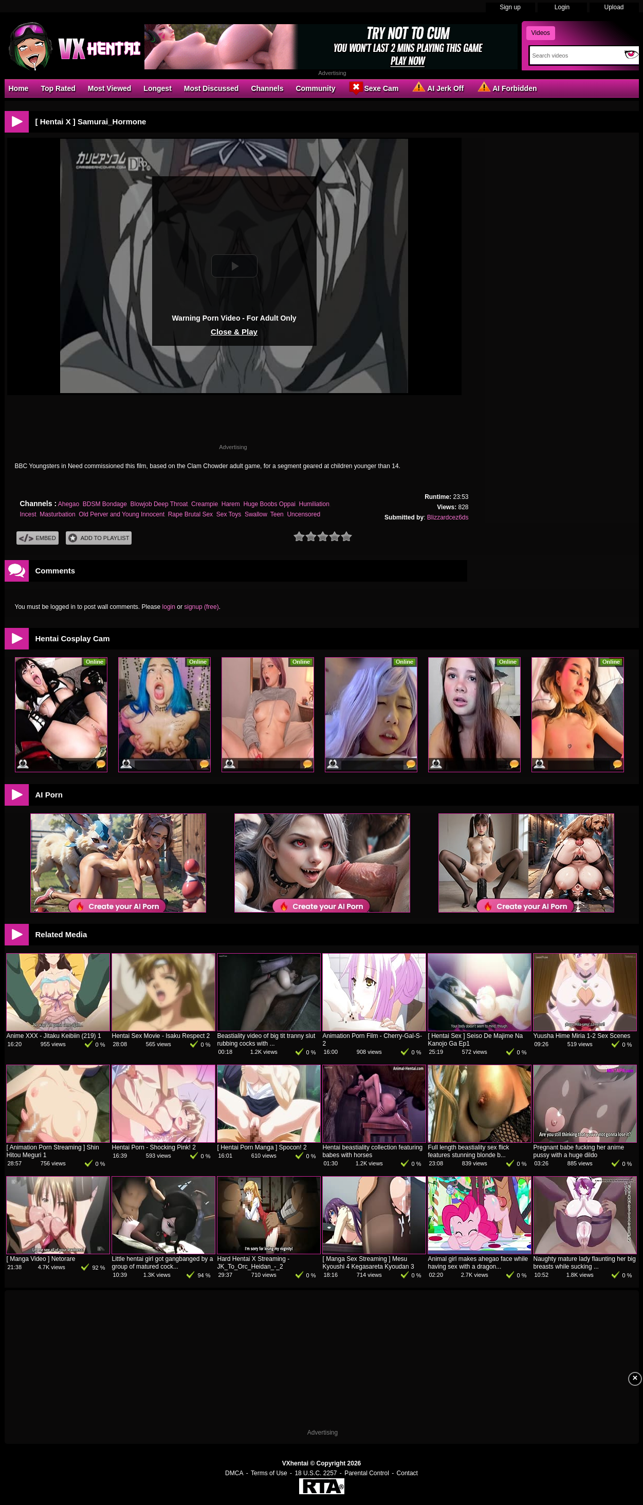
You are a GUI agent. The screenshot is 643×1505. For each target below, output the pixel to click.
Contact (407, 1473)
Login (562, 7)
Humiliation (314, 504)
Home (19, 88)
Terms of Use (269, 1473)
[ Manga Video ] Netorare (41, 1258)
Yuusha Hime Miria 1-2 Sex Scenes (582, 1035)
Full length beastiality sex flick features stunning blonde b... (468, 1151)
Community (315, 88)
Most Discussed (211, 88)
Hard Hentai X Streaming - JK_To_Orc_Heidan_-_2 (253, 1262)
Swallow (256, 514)
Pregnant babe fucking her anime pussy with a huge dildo (579, 1151)
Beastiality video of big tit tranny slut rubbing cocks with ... (266, 1039)
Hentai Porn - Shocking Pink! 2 (154, 1147)
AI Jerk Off (437, 88)
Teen (277, 514)
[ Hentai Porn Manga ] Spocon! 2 (262, 1147)
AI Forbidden (506, 88)
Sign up (510, 7)
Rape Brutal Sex (190, 514)
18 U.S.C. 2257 (316, 1473)
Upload (613, 7)
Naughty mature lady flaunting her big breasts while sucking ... (585, 1262)
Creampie (204, 504)
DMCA (234, 1473)
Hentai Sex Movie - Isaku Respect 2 (161, 1035)
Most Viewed (110, 88)
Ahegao (68, 504)
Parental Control (366, 1473)
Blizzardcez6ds (448, 517)
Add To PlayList (99, 538)
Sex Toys (228, 514)
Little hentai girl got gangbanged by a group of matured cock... (162, 1262)
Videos (540, 32)
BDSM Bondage (105, 504)
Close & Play (234, 331)
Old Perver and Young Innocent (121, 514)
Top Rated (58, 88)
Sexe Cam (372, 88)
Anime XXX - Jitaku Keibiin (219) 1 (54, 1035)
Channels (267, 88)
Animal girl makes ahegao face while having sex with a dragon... (478, 1262)
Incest (28, 514)
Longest (157, 88)
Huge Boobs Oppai (269, 504)
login (168, 606)
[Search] (575, 55)
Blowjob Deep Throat (159, 504)
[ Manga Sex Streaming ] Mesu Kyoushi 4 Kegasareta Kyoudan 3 (368, 1262)
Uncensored (303, 514)
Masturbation (57, 514)
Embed (37, 538)
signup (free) (201, 606)
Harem (231, 504)
